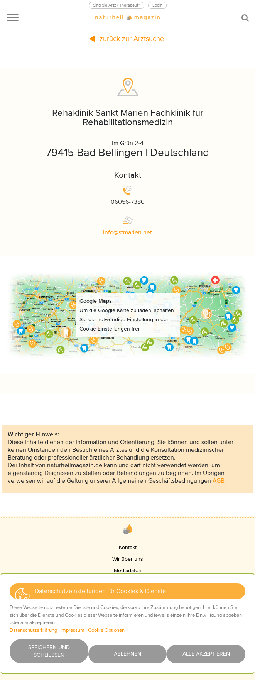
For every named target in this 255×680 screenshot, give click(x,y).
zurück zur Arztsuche (126, 38)
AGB (219, 481)
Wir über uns (127, 559)
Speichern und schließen (49, 651)
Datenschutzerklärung (33, 630)
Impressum (72, 630)
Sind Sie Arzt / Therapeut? (116, 5)
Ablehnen (127, 654)
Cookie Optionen (106, 630)
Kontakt (128, 547)
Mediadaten (128, 570)
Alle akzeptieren (206, 654)
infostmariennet (127, 232)
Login (157, 5)
